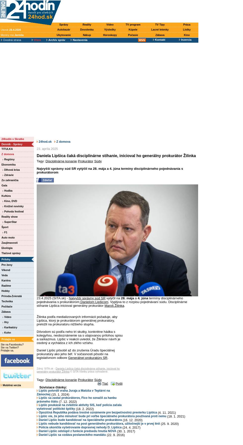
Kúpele (133, 29)
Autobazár (63, 29)
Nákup (87, 35)
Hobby (5, 290)
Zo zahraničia (9, 180)
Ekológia (6, 247)
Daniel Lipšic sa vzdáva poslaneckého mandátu (71, 435)
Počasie (133, 35)
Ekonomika (8, 164)
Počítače (6, 306)
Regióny (8, 159)
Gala (4, 185)
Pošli (119, 383)
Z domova (7, 154)
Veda (4, 275)
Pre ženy (6, 264)
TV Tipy (160, 24)
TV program (133, 24)
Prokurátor (85, 161)
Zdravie (8, 174)
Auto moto (8, 237)
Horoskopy (110, 35)
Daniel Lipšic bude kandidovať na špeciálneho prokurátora (79, 420)
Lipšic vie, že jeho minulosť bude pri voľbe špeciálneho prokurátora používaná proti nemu (101, 416)
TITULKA (7, 148)
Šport (4, 227)
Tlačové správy (11, 253)
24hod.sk (44, 141)
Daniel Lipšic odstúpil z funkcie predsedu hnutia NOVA (76, 431)
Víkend (5, 270)
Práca (186, 24)
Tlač (105, 383)
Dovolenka (87, 29)
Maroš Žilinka (114, 306)
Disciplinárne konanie (61, 161)
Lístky (187, 29)
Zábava (160, 35)
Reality (87, 24)
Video (110, 24)
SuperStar (9, 221)
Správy (63, 24)
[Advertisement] (46, 89)
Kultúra (6, 195)
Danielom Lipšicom (94, 302)
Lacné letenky (160, 29)
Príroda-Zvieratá (11, 296)
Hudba (7, 190)
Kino (187, 35)
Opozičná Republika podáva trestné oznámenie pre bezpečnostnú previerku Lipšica (97, 412)
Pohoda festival (13, 211)
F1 (4, 232)
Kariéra (6, 280)
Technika (7, 301)
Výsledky (110, 29)
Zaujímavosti (9, 242)
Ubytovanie (64, 35)
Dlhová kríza (11, 169)
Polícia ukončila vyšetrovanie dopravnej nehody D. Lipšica (79, 427)
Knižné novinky (13, 206)
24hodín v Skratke (12, 138)
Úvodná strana (11, 39)
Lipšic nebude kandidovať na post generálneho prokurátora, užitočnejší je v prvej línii (98, 423)
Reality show (9, 216)
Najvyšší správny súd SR (87, 298)
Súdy (98, 161)
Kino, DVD (9, 201)
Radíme (6, 285)
